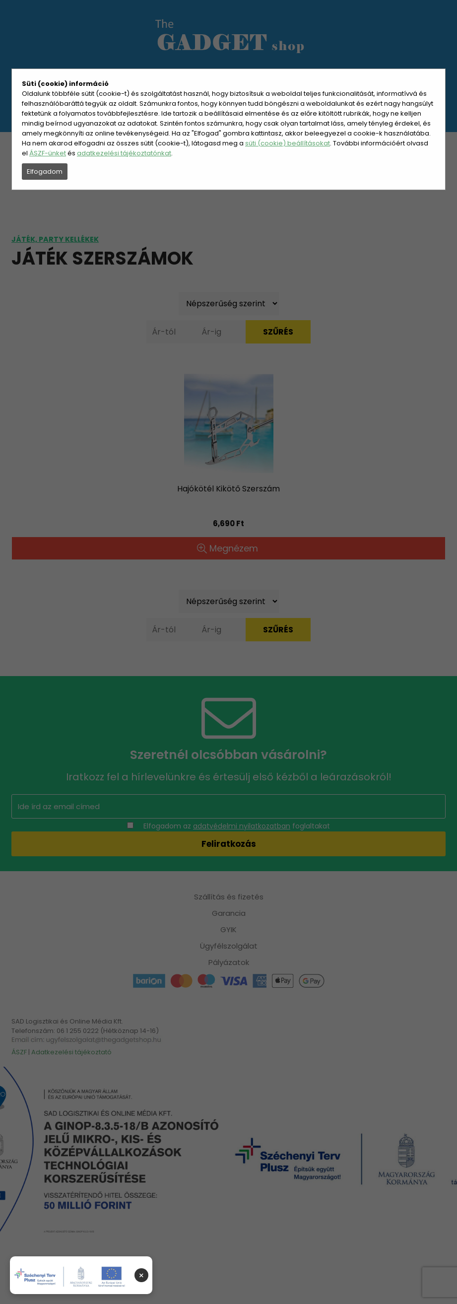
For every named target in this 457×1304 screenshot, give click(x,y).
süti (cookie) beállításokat (287, 143)
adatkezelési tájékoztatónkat (124, 153)
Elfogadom (45, 171)
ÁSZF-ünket (47, 153)
